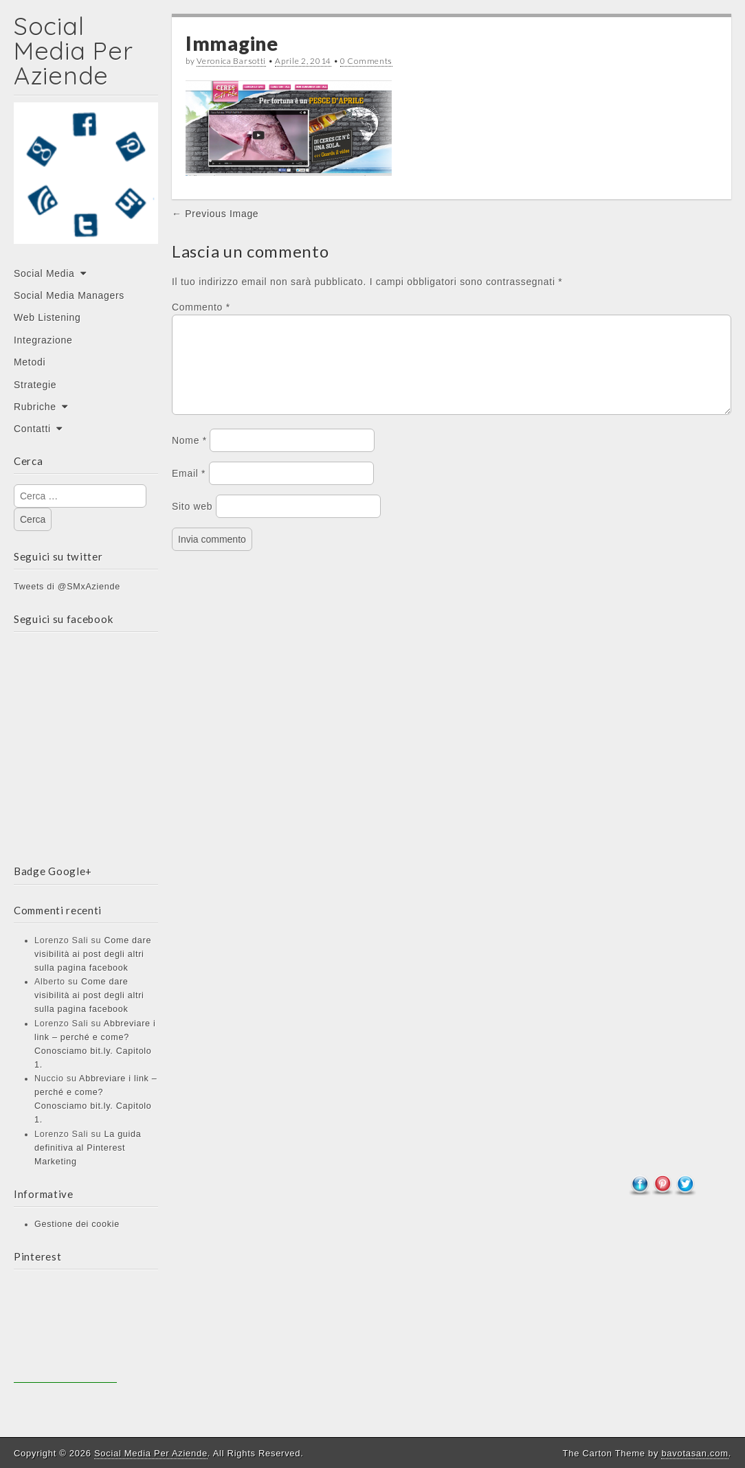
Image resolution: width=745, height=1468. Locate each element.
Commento (201, 307)
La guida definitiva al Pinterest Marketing (87, 1147)
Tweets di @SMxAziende (67, 586)
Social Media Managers (69, 295)
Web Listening (47, 317)
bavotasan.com (694, 1453)
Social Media (44, 273)
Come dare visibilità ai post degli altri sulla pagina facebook (92, 954)
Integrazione (43, 340)
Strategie (35, 384)
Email (188, 489)
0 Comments (366, 61)
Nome (189, 456)
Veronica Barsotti (231, 61)
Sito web (192, 522)
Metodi (29, 362)
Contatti (32, 428)
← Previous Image (215, 213)
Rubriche (35, 406)
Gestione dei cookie (77, 1224)
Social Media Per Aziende (73, 50)
